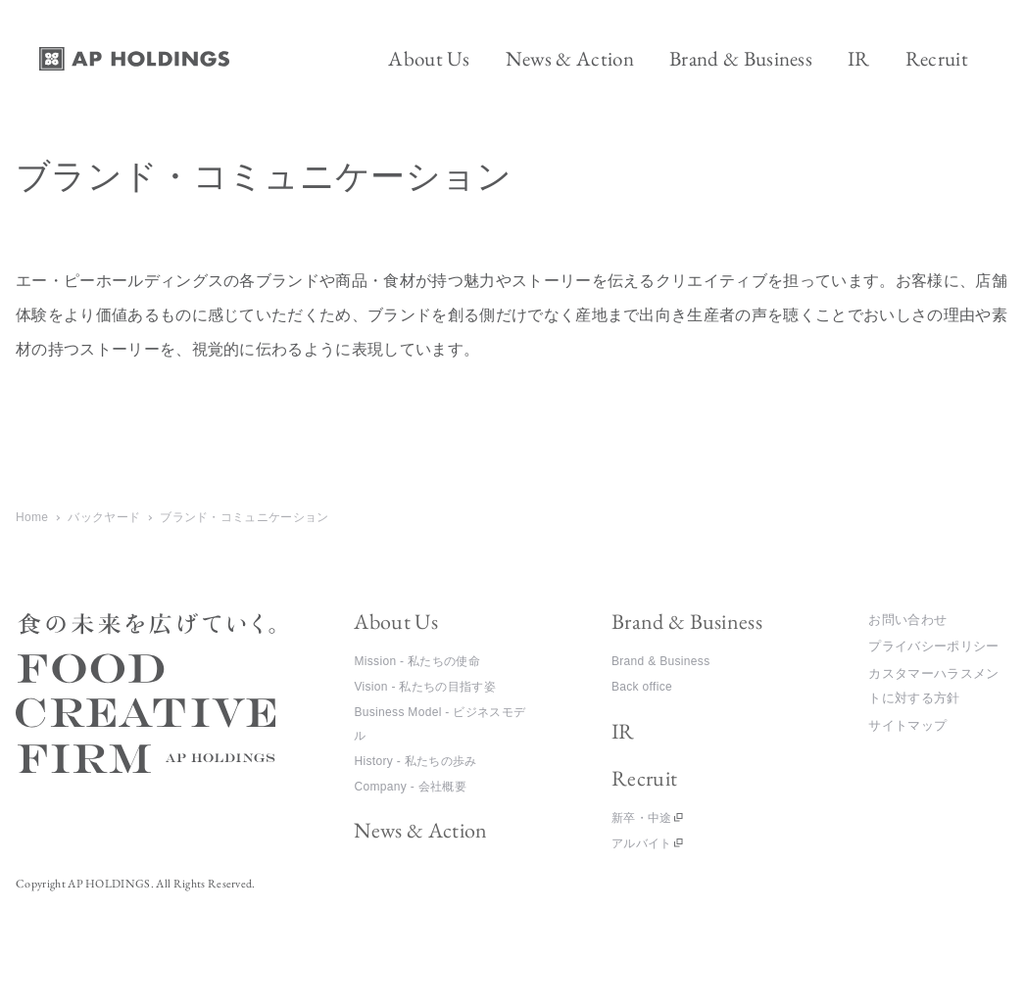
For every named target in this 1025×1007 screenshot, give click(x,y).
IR (623, 731)
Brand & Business (686, 621)
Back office (641, 687)
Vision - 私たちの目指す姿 (425, 687)
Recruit (644, 778)
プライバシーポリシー (933, 646)
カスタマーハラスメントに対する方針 (933, 686)
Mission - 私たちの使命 (416, 661)
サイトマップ (907, 725)
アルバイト (641, 843)
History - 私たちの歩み (415, 761)
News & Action (420, 830)
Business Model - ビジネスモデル (439, 724)
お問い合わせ (907, 619)
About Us (396, 621)
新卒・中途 (641, 818)
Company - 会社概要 (410, 786)
